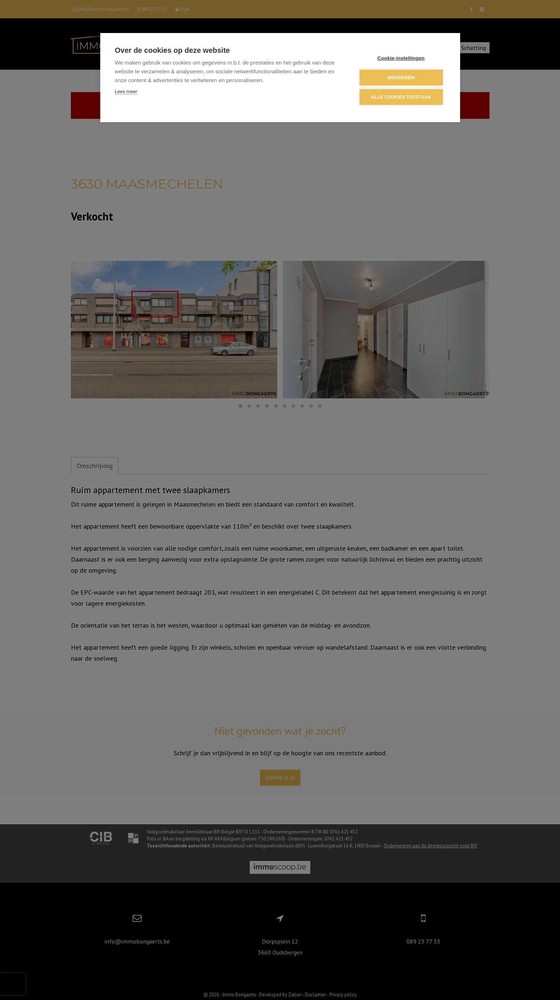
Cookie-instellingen (400, 58)
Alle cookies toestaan (401, 97)
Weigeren (401, 77)
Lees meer (126, 91)
